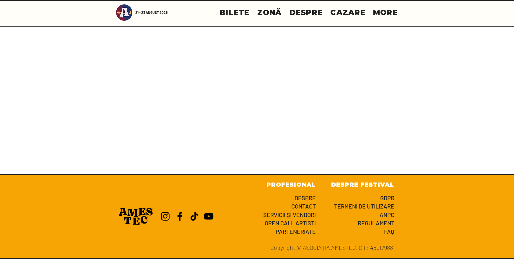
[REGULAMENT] (356, 223)
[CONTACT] (277, 206)
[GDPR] (356, 198)
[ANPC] (356, 215)
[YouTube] (208, 216)
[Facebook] (180, 216)
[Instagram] (165, 216)
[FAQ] (356, 232)
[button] (385, 12)
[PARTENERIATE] (277, 232)
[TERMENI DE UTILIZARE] (356, 206)
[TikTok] (194, 216)
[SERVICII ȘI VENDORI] (277, 215)
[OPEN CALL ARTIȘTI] (277, 223)
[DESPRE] (277, 198)
